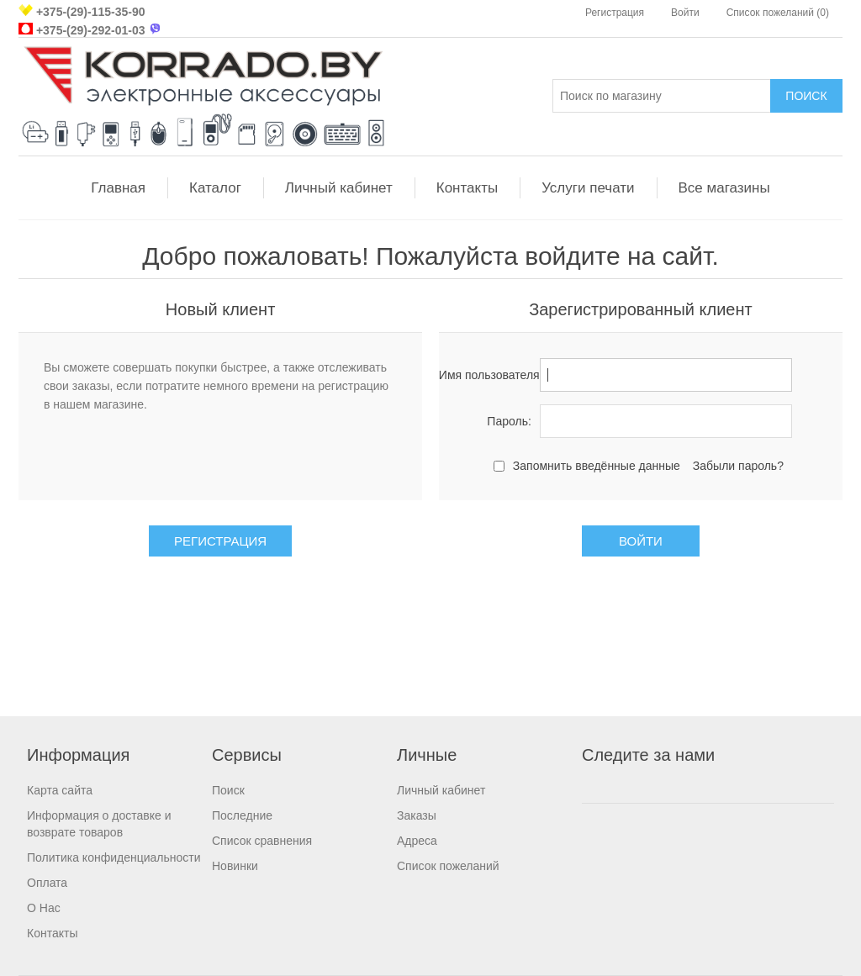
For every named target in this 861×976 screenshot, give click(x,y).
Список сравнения (262, 840)
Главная (118, 188)
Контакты (467, 188)
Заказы (416, 815)
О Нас (44, 908)
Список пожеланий (448, 866)
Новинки (235, 866)
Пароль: (509, 421)
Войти (685, 12)
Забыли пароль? (738, 465)
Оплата (47, 882)
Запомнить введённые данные (596, 465)
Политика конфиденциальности (114, 857)
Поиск (228, 790)
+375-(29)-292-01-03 (90, 30)
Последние (242, 815)
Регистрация (614, 12)
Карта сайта (59, 790)
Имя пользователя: (485, 375)
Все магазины (724, 188)
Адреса (417, 840)
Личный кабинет (339, 188)
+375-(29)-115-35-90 (90, 11)
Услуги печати (587, 188)
